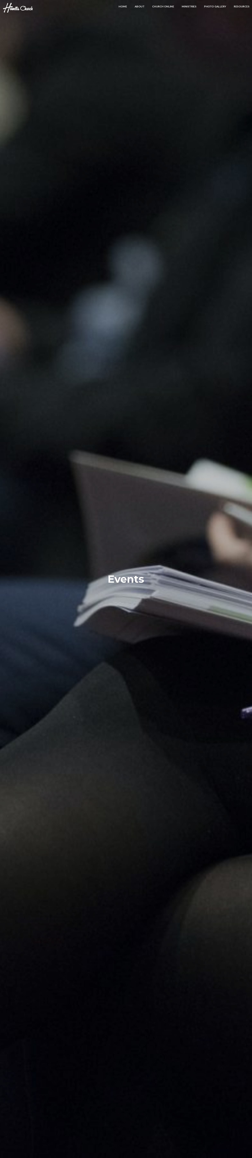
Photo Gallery (215, 6)
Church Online (163, 6)
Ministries (189, 6)
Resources (241, 6)
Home (123, 6)
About (139, 6)
